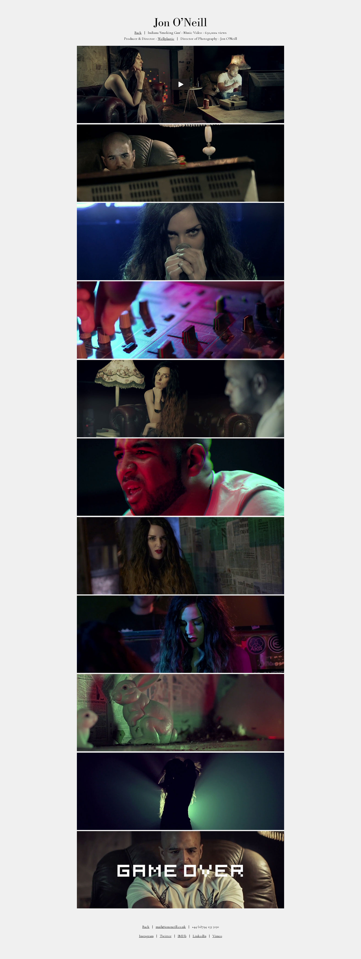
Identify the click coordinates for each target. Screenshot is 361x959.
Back (138, 32)
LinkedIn (199, 936)
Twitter (166, 936)
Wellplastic (166, 38)
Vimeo (217, 936)
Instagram (146, 936)
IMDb (182, 936)
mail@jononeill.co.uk (171, 926)
